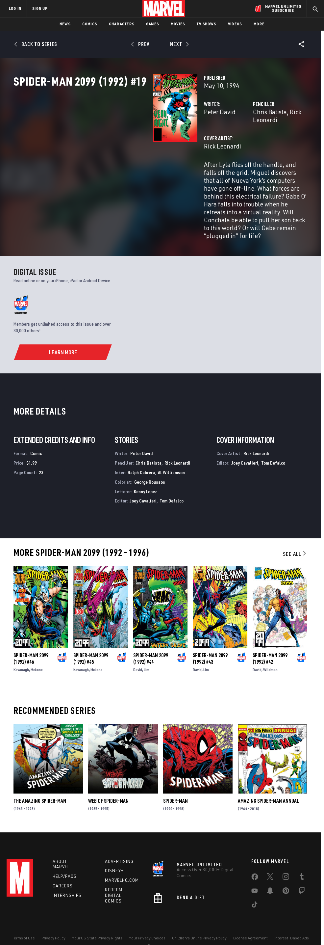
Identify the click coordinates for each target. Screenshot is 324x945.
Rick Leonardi (259, 141)
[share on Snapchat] (270, 875)
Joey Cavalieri (143, 482)
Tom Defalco (172, 482)
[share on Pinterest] (286, 875)
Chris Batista (221, 141)
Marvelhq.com (122, 863)
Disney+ (114, 854)
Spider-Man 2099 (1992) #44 (150, 640)
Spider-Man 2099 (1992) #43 (210, 640)
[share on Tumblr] (301, 861)
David (137, 651)
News (65, 23)
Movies (178, 23)
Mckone (37, 651)
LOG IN (15, 8)
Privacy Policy (53, 921)
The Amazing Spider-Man (39, 782)
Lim (146, 651)
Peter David (122, 141)
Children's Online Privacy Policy (199, 921)
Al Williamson (171, 454)
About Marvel (61, 847)
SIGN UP (39, 8)
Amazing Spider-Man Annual (268, 782)
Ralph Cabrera (141, 454)
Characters (121, 23)
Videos (235, 23)
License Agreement (250, 921)
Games (152, 23)
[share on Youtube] (254, 875)
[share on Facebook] (254, 861)
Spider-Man (175, 782)
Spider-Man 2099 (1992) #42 (270, 640)
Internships (67, 878)
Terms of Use (23, 921)
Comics (89, 23)
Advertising (119, 844)
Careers (63, 869)
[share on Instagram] (286, 861)
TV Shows (206, 23)
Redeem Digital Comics (113, 879)
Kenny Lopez (145, 473)
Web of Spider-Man (108, 782)
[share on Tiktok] (254, 889)
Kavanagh (21, 651)
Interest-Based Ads (291, 921)
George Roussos (149, 463)
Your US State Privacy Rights (97, 921)
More (259, 23)
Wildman (270, 651)
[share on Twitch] (301, 875)
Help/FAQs (65, 859)
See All (295, 535)
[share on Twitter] (270, 861)
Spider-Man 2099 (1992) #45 (90, 640)
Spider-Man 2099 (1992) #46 (30, 640)
